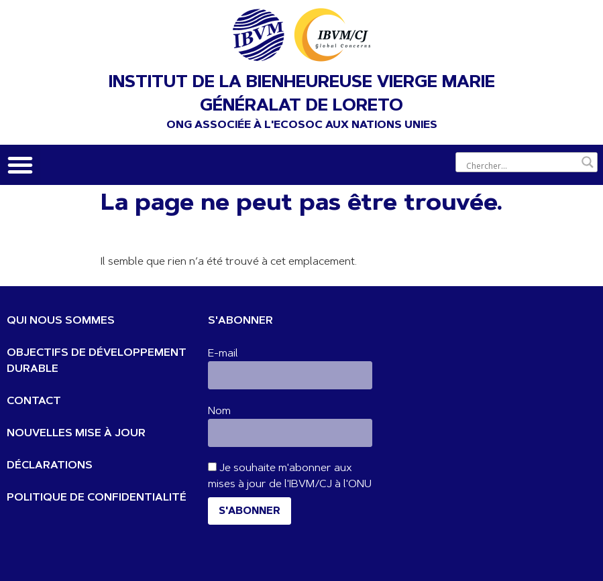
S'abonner (249, 512)
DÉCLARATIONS (50, 465)
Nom (219, 411)
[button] (20, 165)
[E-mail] (290, 375)
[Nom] (290, 433)
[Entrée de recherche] (520, 165)
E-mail (223, 353)
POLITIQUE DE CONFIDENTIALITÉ (96, 498)
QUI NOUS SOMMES (61, 321)
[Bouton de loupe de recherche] (587, 162)
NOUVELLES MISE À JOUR (76, 433)
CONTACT (34, 401)
